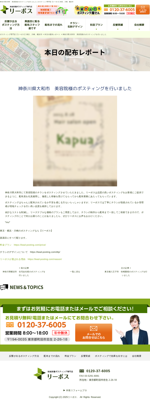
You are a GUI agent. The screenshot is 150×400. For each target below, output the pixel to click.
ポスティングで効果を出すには (111, 356)
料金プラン (96, 25)
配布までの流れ (53, 25)
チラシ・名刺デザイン (74, 24)
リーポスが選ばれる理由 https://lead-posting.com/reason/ (31, 259)
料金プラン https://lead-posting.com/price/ (23, 245)
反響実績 (118, 25)
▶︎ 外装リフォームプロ (75, 390)
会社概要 (139, 25)
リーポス (72, 397)
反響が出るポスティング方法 (11, 25)
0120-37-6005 (98, 371)
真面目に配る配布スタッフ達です (32, 25)
